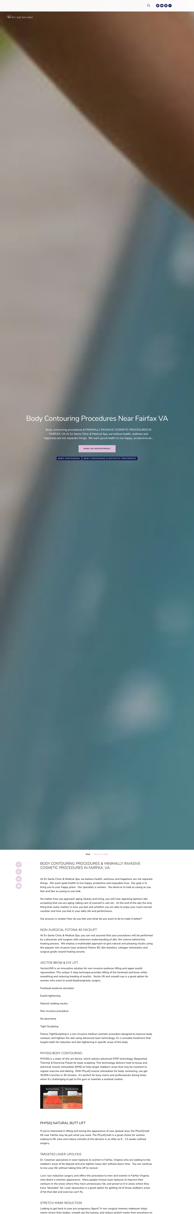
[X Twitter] (19, 872)
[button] (19, 6)
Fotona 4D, (94, 947)
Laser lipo (46, 1175)
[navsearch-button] (150, 6)
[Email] (19, 886)
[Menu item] (45, 18)
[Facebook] (19, 865)
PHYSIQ (45, 1059)
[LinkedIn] (19, 879)
